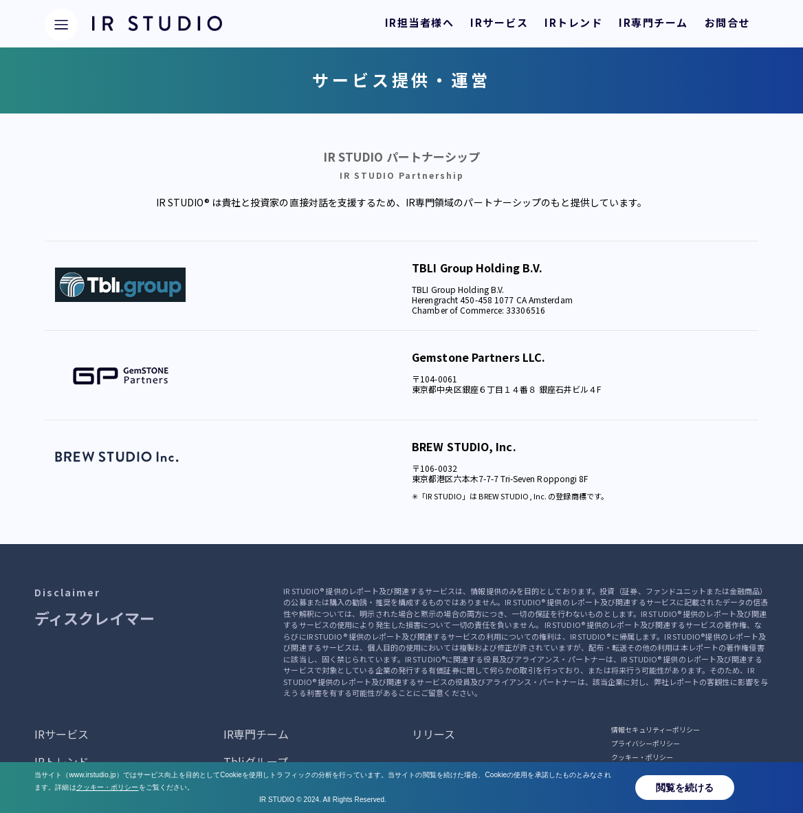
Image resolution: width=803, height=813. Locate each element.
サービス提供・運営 (642, 771)
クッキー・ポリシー (642, 757)
